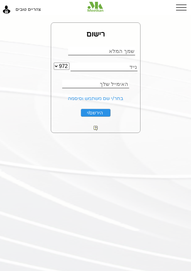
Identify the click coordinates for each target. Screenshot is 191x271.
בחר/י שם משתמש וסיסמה (95, 99)
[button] (183, 7)
